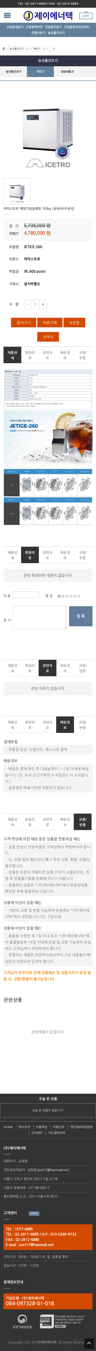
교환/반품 (83, 355)
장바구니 (24, 323)
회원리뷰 (30, 355)
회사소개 (24, 1127)
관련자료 (47, 355)
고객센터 (36, 1132)
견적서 (48, 337)
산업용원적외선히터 (76, 27)
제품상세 (12, 355)
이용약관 (41, 1127)
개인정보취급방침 (81, 1127)
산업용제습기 (15, 27)
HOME (8, 1127)
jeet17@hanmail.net (53, 1170)
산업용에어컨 (34, 27)
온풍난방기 (38, 32)
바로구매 (50, 323)
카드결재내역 (56, 1132)
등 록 (81, 616)
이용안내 (58, 1127)
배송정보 (65, 355)
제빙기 (36, 49)
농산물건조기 (56, 32)
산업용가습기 (53, 27)
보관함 (74, 323)
